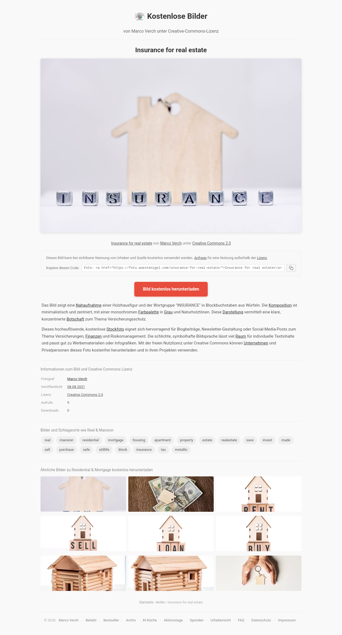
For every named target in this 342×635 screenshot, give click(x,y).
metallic (181, 450)
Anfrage (200, 258)
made (285, 441)
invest (267, 441)
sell (47, 450)
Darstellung (233, 312)
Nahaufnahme (89, 306)
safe (86, 450)
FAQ (241, 621)
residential (90, 441)
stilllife (104, 450)
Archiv (160, 603)
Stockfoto (115, 330)
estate (207, 441)
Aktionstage (173, 621)
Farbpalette (148, 312)
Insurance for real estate (131, 243)
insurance (144, 450)
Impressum (287, 621)
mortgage (115, 441)
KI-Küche (150, 621)
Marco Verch (171, 243)
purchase (66, 450)
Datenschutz (261, 621)
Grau (168, 312)
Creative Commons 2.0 (211, 243)
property (186, 441)
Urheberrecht (220, 621)
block (123, 450)
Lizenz (262, 258)
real (47, 441)
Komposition (280, 306)
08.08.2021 (76, 388)
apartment (162, 441)
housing (139, 441)
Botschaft (75, 320)
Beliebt (91, 621)
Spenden (197, 621)
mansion (66, 441)
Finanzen (93, 337)
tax (163, 450)
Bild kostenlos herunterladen (171, 289)
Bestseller (111, 621)
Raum (240, 337)
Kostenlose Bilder (171, 16)
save (250, 441)
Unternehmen (256, 343)
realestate (229, 441)
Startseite (146, 603)
